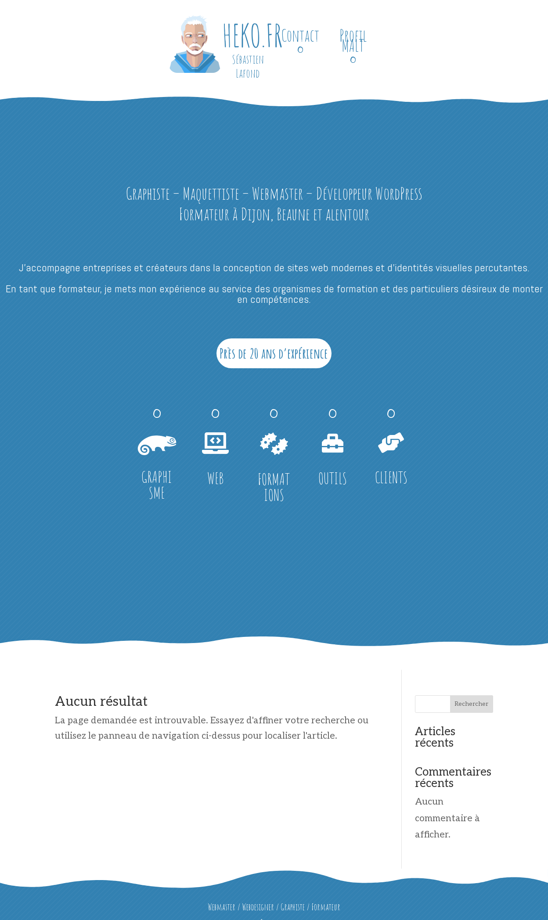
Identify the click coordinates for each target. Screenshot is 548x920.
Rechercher (471, 704)
